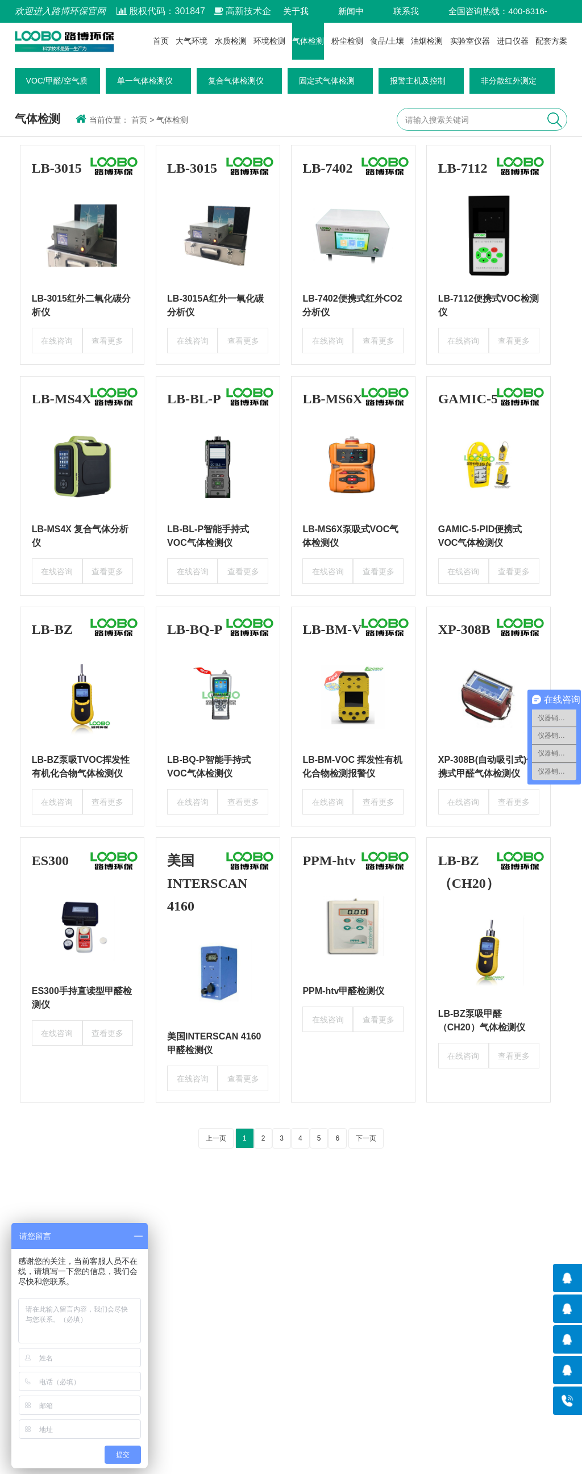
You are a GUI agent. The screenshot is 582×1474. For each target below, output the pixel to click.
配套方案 (551, 41)
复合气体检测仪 (236, 80)
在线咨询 (57, 340)
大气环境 (191, 41)
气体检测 (308, 41)
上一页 (216, 1138)
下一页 (366, 1138)
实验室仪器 (470, 41)
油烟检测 (427, 41)
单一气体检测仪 (145, 80)
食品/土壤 (387, 41)
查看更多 (107, 340)
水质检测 (231, 41)
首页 (161, 41)
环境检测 (269, 41)
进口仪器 (513, 41)
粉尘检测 (347, 41)
